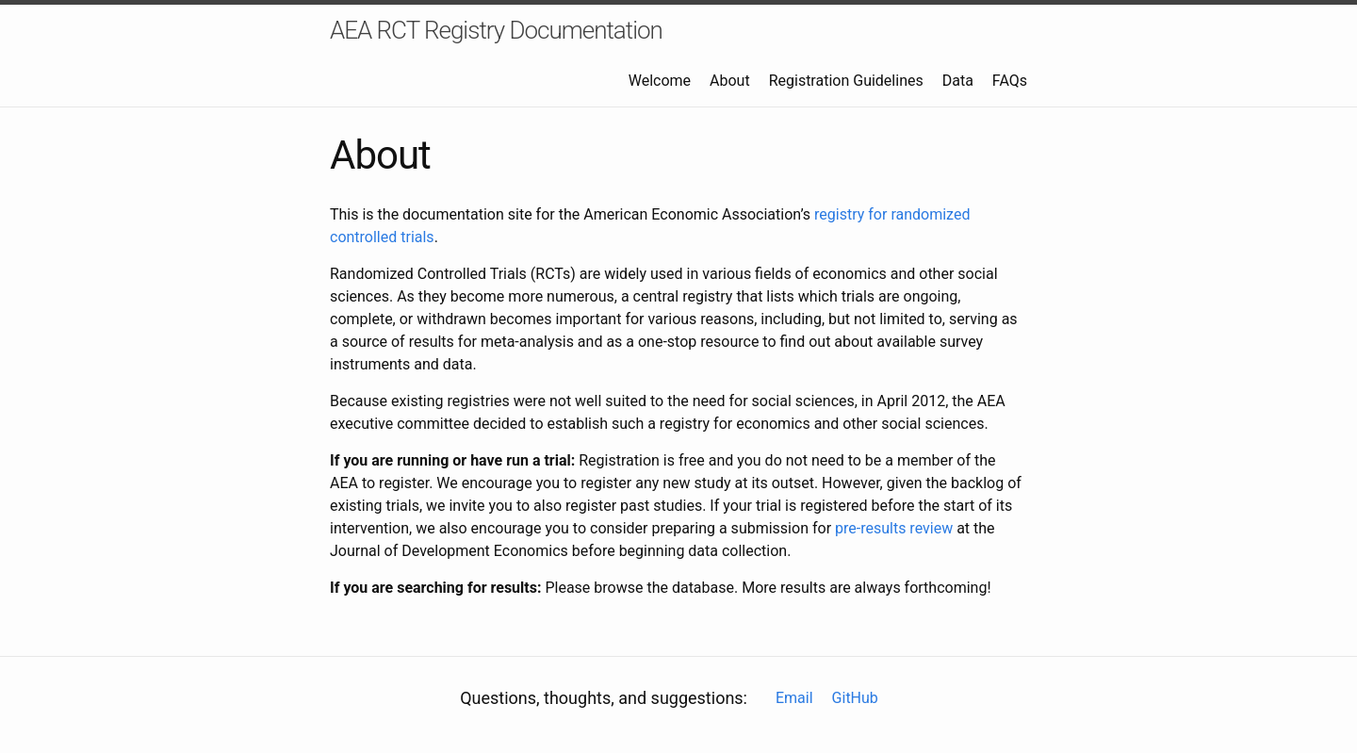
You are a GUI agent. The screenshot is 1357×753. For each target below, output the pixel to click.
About (730, 81)
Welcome (660, 81)
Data (957, 81)
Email (794, 698)
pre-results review (894, 528)
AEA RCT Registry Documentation (496, 30)
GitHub (855, 698)
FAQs (1009, 81)
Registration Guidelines (846, 81)
